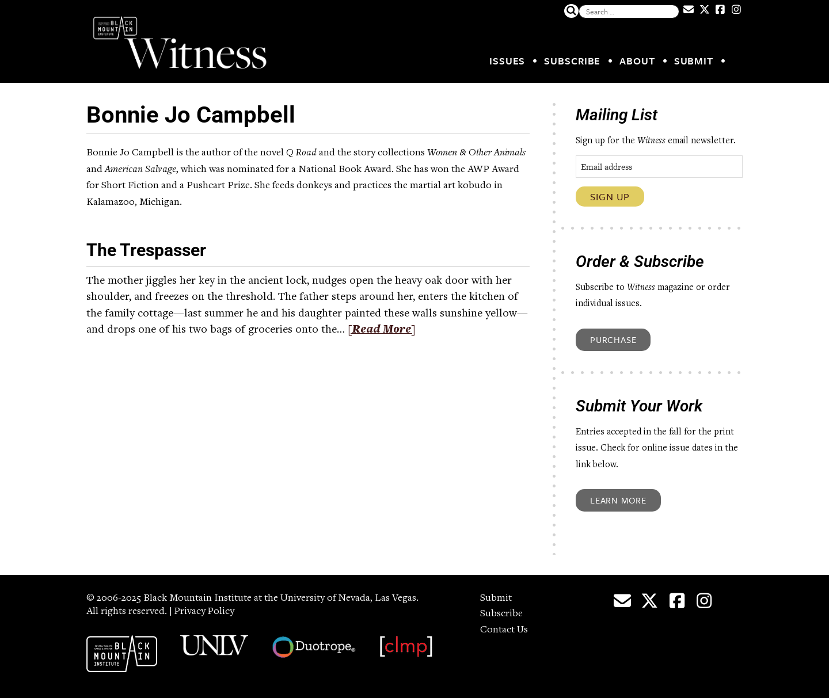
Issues (507, 61)
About (637, 61)
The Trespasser (146, 250)
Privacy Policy (204, 612)
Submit (693, 61)
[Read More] (382, 330)
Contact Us (504, 630)
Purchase (613, 339)
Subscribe (572, 61)
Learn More (618, 500)
